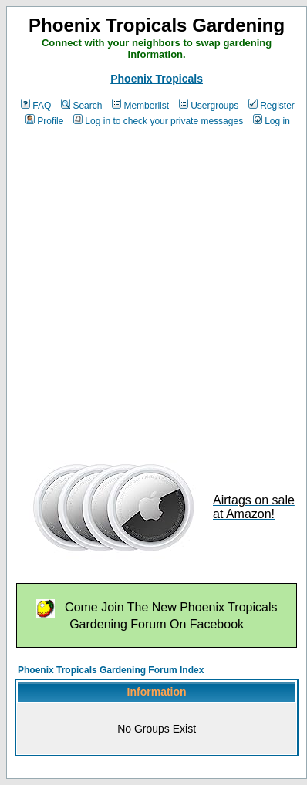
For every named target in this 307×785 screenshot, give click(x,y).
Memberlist (140, 105)
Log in (271, 121)
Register (271, 105)
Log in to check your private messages (158, 121)
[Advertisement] (144, 288)
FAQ (36, 105)
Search (81, 105)
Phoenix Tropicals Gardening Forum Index (111, 670)
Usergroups (208, 105)
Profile (44, 121)
